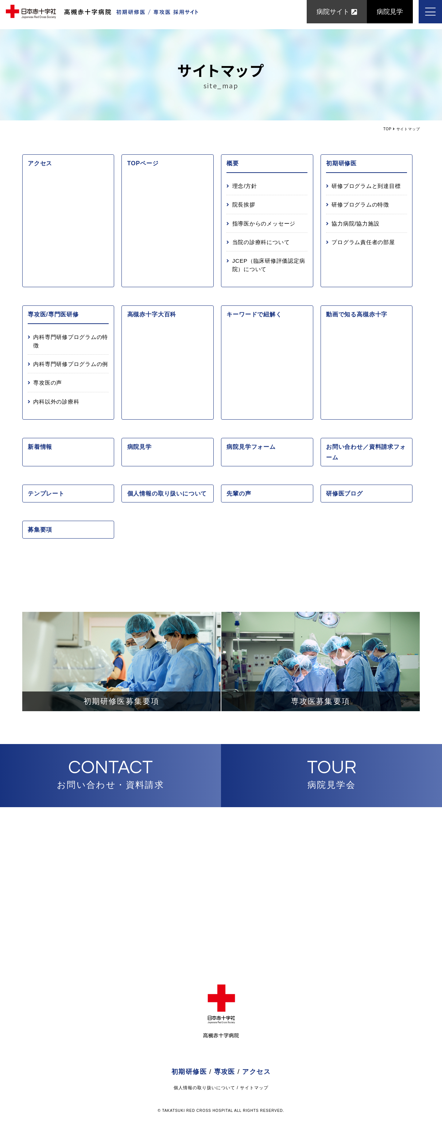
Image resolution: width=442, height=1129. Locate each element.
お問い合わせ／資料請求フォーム (366, 452)
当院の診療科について (261, 242)
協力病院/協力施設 (355, 223)
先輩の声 (238, 493)
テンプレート (46, 493)
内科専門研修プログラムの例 (70, 364)
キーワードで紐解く (254, 314)
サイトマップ (254, 1087)
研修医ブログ (344, 493)
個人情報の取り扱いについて (167, 493)
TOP (387, 129)
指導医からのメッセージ (263, 223)
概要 (232, 163)
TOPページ (143, 163)
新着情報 (40, 446)
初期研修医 (341, 163)
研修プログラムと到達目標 (366, 186)
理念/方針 (244, 186)
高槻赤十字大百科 (151, 314)
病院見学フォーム (250, 446)
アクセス (40, 163)
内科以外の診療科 (56, 401)
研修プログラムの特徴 (360, 204)
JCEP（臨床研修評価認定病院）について (268, 265)
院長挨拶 (243, 204)
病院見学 (390, 14)
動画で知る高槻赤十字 (356, 314)
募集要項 (40, 529)
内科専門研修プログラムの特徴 (70, 341)
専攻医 (224, 1071)
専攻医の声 (47, 382)
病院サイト (337, 14)
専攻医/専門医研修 (53, 314)
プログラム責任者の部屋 (363, 242)
